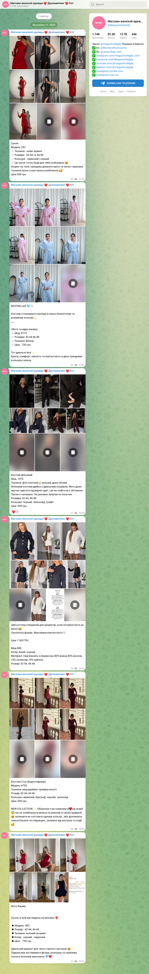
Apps (120, 91)
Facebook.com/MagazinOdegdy (114, 59)
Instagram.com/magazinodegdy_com (118, 55)
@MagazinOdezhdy (119, 25)
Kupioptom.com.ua (107, 74)
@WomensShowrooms (113, 47)
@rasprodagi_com (111, 51)
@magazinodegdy (111, 43)
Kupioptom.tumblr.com (109, 71)
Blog (112, 91)
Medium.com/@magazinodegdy (114, 67)
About (103, 91)
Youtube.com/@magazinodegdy (115, 63)
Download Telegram (118, 83)
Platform (131, 91)
